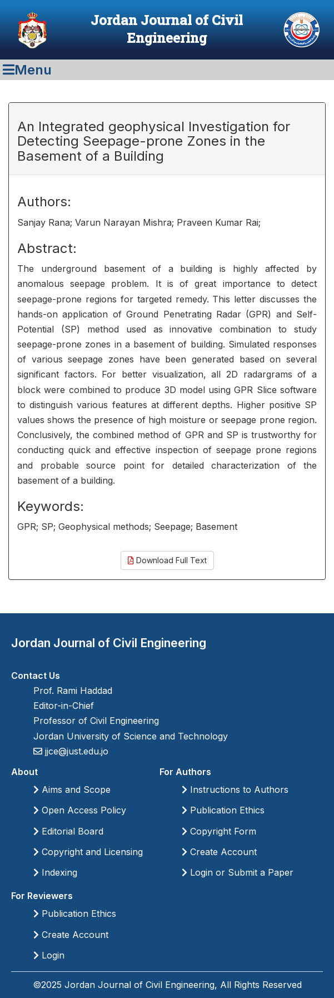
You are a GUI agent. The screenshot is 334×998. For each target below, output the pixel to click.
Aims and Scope (72, 789)
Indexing (55, 872)
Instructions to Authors (235, 789)
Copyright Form (219, 831)
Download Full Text (167, 560)
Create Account (219, 851)
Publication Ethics (223, 810)
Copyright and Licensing (88, 851)
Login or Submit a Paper (237, 872)
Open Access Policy (79, 810)
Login (48, 955)
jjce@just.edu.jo (75, 751)
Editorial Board (68, 831)
